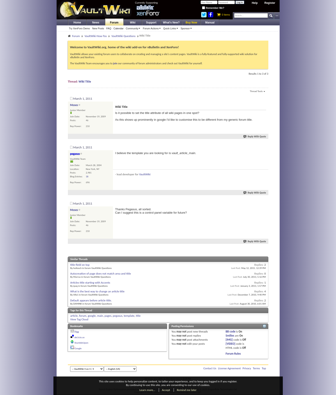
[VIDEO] (230, 343)
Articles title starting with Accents (90, 282)
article (74, 315)
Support (151, 22)
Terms (256, 368)
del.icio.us (79, 337)
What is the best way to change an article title (97, 291)
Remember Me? (213, 8)
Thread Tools (257, 91)
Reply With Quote (255, 136)
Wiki (133, 22)
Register (269, 3)
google (92, 315)
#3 (264, 202)
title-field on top (80, 264)
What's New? (171, 22)
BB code (230, 331)
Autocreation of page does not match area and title (100, 273)
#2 (264, 146)
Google (78, 348)
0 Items (223, 14)
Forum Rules (233, 353)
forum (82, 315)
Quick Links (171, 28)
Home (77, 22)
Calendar (118, 28)
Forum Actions (152, 28)
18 (87, 176)
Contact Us (209, 368)
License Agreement (229, 368)
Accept (166, 390)
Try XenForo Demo (79, 28)
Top (264, 368)
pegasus (117, 315)
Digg (76, 331)
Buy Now (191, 22)
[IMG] (229, 339)
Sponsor (187, 28)
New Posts (98, 28)
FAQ (108, 28)
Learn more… (147, 390)
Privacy (247, 368)
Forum (114, 22)
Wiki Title (84, 81)
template (129, 315)
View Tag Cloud (79, 319)
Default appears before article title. (91, 300)
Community (134, 28)
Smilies (230, 335)
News (95, 22)
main (100, 315)
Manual (209, 22)
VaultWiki (145, 174)
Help (255, 3)
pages (107, 315)
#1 (264, 97)
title (138, 315)
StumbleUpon (81, 342)
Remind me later (186, 390)
